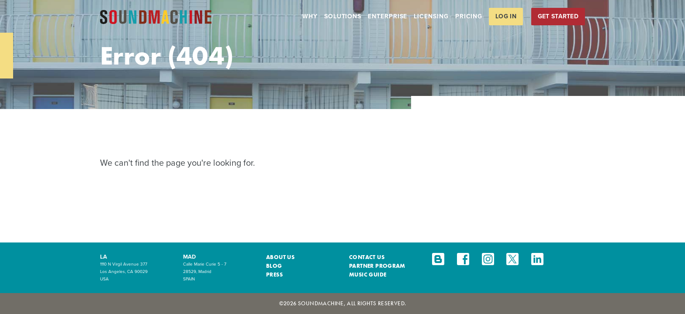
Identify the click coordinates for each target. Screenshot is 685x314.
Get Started (558, 16)
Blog (274, 266)
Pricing (468, 16)
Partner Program (377, 266)
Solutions (342, 16)
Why (310, 16)
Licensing (431, 16)
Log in (505, 16)
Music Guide (367, 274)
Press (274, 274)
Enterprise (387, 16)
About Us (280, 257)
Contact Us (366, 257)
